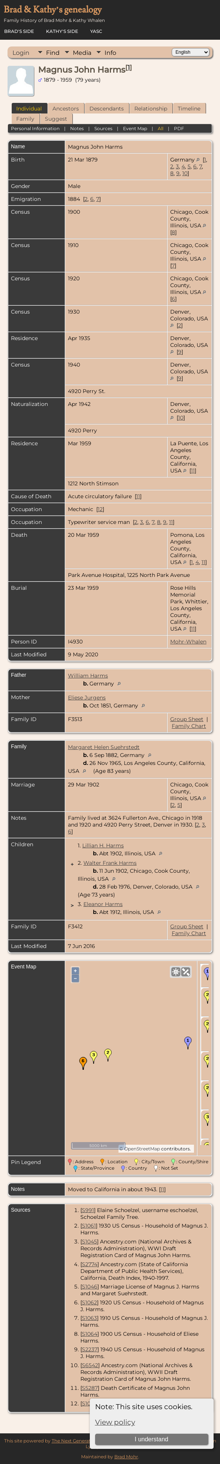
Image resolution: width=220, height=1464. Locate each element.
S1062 (89, 1302)
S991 (88, 1210)
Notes (77, 128)
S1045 (89, 1241)
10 (185, 173)
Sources (103, 128)
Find (53, 52)
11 (193, 470)
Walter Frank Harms (110, 862)
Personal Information (35, 128)
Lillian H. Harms (103, 845)
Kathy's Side (62, 31)
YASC (96, 31)
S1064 (89, 1333)
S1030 (89, 1403)
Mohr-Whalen (188, 641)
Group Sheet (186, 719)
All (160, 128)
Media (82, 52)
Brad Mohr (126, 1456)
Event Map (135, 128)
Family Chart (189, 726)
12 (100, 509)
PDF (179, 128)
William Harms (88, 675)
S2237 (89, 1349)
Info (110, 52)
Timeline (189, 108)
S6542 (90, 1365)
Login (20, 52)
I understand (151, 1439)
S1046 (89, 1286)
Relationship (150, 108)
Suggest (56, 118)
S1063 (89, 1318)
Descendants (106, 108)
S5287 (90, 1388)
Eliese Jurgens (87, 697)
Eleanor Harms (103, 904)
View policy (115, 1422)
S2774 (89, 1264)
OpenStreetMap (142, 1149)
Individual (29, 108)
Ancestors (65, 108)
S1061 (89, 1225)
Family (25, 118)
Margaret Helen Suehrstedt (104, 747)
